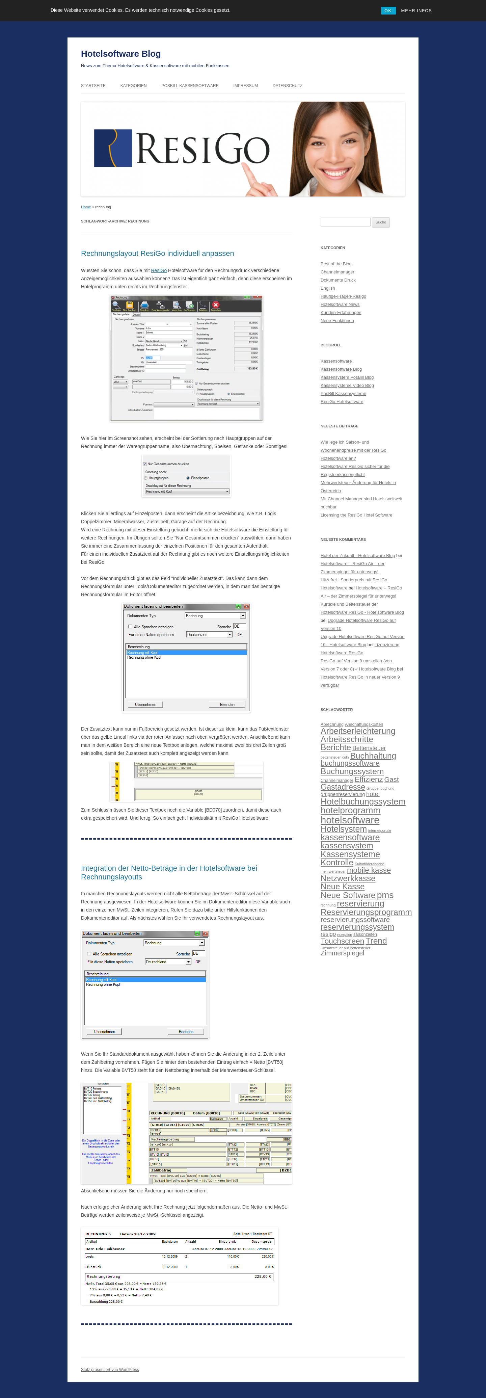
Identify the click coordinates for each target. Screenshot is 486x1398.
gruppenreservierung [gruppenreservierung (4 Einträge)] (343, 794)
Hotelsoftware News (340, 304)
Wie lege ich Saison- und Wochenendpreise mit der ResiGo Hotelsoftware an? (353, 450)
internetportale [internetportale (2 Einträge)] (379, 830)
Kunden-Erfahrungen (341, 312)
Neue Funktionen (337, 320)
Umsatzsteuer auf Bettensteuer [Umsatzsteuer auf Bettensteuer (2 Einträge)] (345, 948)
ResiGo (159, 270)
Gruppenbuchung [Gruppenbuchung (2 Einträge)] (380, 788)
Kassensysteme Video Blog (347, 385)
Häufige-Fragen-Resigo (343, 296)
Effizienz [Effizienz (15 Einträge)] (369, 779)
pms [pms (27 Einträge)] (385, 895)
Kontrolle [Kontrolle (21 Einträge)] (337, 862)
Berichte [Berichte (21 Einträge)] (336, 747)
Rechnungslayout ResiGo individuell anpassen (157, 253)
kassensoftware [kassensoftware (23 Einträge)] (350, 837)
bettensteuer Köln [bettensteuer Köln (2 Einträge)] (335, 757)
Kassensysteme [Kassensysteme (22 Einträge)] (350, 854)
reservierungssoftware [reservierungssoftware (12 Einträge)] (355, 919)
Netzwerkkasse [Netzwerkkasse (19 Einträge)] (348, 878)
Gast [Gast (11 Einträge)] (391, 779)
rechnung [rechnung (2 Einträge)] (328, 905)
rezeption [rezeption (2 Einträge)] (344, 934)
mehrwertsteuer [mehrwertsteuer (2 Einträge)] (333, 871)
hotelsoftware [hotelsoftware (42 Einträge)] (350, 819)
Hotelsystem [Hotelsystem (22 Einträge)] (344, 829)
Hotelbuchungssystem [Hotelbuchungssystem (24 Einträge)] (363, 801)
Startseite (93, 85)
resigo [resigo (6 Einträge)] (328, 934)
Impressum (246, 85)
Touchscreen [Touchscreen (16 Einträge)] (342, 941)
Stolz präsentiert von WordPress (110, 1369)
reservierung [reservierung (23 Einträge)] (360, 903)
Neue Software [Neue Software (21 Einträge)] (348, 895)
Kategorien (133, 85)
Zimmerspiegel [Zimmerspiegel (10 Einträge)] (342, 953)
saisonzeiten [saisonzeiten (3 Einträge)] (365, 934)
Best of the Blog (336, 263)
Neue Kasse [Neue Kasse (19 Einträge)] (343, 886)
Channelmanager (337, 271)
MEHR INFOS (416, 10)
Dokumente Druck (338, 280)
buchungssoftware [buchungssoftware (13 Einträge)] (350, 763)
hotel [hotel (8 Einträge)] (373, 793)
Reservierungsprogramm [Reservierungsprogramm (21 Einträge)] (366, 912)
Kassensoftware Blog (341, 369)
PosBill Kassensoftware (189, 85)
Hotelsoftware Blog (121, 54)
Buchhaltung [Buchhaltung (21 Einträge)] (373, 755)
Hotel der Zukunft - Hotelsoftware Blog (358, 555)
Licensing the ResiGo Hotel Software (356, 515)
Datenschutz (287, 85)
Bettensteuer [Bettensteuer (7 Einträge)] (369, 748)
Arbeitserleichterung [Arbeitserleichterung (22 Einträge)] (358, 731)
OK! (388, 10)
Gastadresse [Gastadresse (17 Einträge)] (343, 787)
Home (86, 207)
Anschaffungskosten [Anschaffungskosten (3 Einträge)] (364, 724)
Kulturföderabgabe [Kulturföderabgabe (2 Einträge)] (369, 864)
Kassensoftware (336, 361)
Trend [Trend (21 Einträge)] (376, 940)
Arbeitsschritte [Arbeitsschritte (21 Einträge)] (347, 739)
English (328, 288)
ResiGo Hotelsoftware (342, 401)
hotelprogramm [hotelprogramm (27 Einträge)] (351, 810)
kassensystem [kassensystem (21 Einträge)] (347, 845)
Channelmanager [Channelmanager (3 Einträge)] (337, 780)
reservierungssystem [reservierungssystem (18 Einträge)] (357, 927)
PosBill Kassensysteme (343, 393)
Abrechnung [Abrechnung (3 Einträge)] (332, 724)
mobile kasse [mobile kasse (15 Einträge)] (369, 870)
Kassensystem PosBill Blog (347, 377)
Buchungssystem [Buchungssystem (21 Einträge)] (352, 771)
